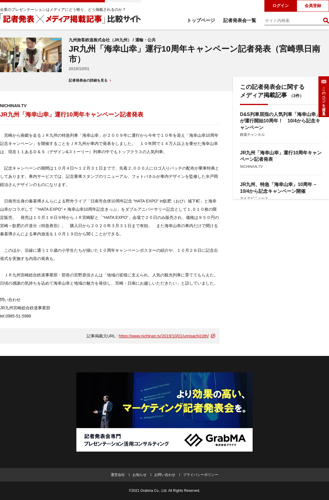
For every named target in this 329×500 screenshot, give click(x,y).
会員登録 (313, 5)
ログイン (280, 5)
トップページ (201, 20)
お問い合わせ (164, 475)
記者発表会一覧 (239, 20)
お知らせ (139, 475)
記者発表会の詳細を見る (88, 80)
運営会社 (118, 475)
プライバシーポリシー (200, 475)
